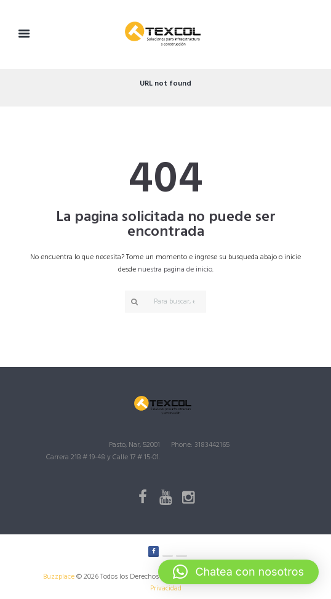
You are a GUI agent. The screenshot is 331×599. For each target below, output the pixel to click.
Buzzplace (58, 577)
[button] (238, 572)
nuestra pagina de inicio (175, 269)
